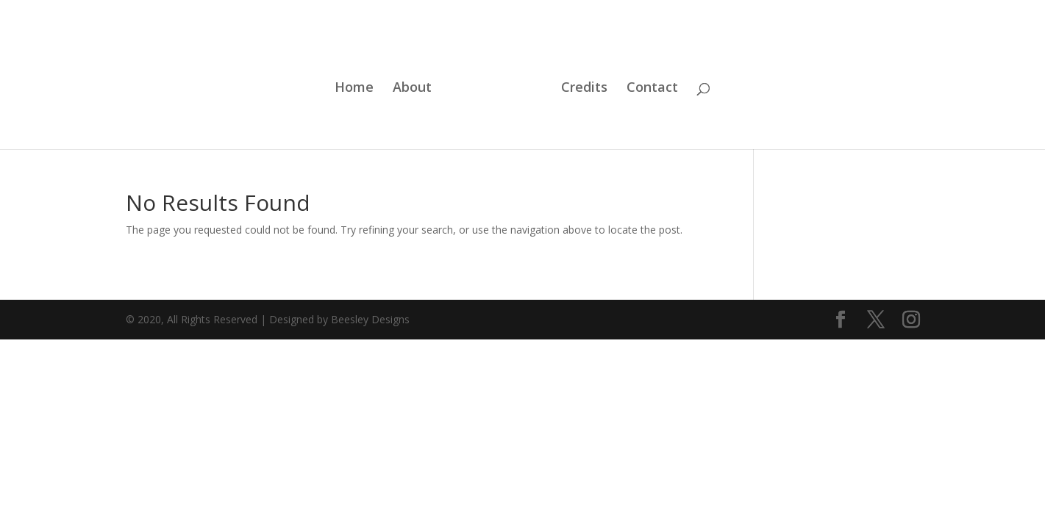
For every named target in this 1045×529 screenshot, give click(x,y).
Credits (584, 89)
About (412, 89)
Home (354, 89)
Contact (652, 89)
